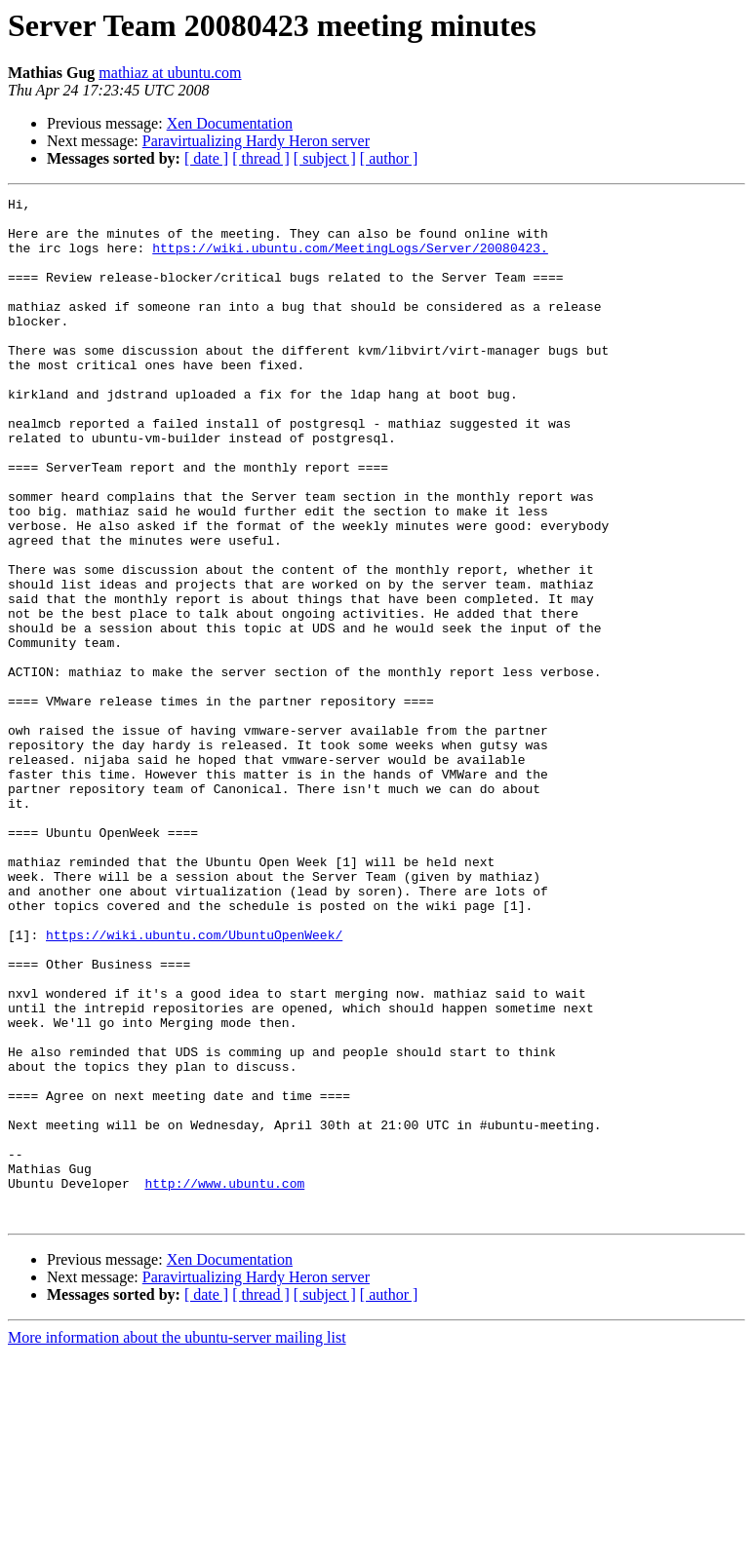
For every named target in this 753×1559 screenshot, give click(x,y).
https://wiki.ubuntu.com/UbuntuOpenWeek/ (194, 1083)
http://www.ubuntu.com (224, 1381)
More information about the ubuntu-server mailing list (177, 1542)
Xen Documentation (230, 123)
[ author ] (389, 158)
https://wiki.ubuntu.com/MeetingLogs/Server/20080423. (350, 259)
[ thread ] (261, 158)
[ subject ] (325, 158)
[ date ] (206, 158)
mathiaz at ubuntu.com (170, 72)
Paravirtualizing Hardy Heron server (256, 141)
